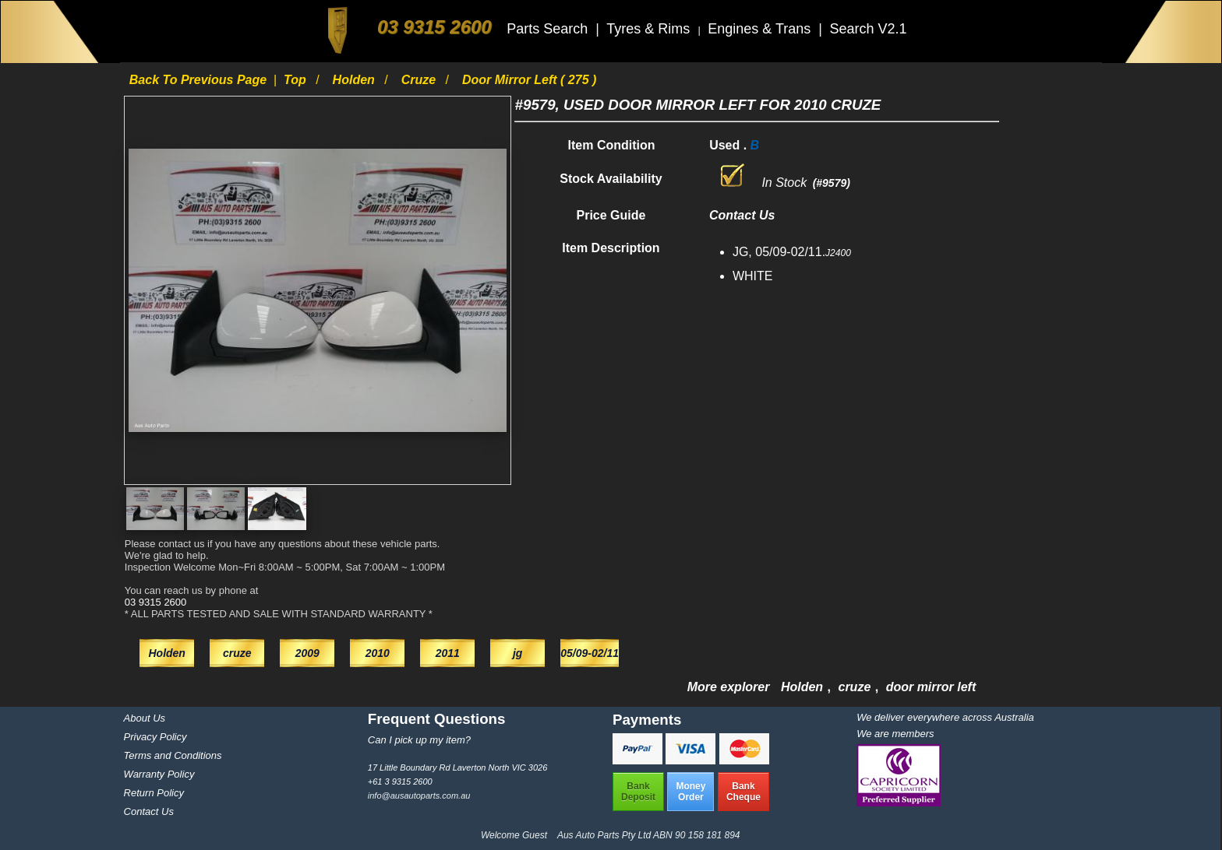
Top (296, 79)
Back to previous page (199, 79)
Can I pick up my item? (419, 740)
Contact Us (149, 811)
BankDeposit (638, 792)
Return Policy (154, 793)
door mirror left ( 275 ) (529, 79)
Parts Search (549, 29)
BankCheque (743, 792)
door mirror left (931, 687)
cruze (420, 79)
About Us (144, 718)
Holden (356, 79)
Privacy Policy (155, 737)
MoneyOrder (690, 792)
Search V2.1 (867, 29)
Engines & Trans (761, 29)
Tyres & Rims (650, 29)
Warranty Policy (159, 774)
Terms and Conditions (173, 755)
